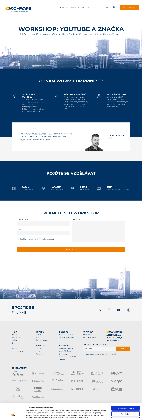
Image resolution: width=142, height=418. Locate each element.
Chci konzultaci (129, 7)
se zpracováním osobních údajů (101, 354)
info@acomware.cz (66, 337)
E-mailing (63, 354)
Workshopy (40, 354)
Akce (37, 337)
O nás (96, 7)
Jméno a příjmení (23, 219)
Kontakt (105, 7)
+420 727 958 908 (66, 334)
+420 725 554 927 (89, 334)
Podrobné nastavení (106, 414)
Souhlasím (24, 239)
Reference (71, 7)
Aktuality (39, 334)
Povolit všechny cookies (125, 394)
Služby (61, 7)
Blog (90, 7)
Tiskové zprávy (41, 340)
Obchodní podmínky (67, 357)
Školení (38, 351)
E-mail (19, 229)
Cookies (62, 360)
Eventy (38, 348)
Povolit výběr (125, 399)
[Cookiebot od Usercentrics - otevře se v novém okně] (12, 414)
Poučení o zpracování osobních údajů (67, 349)
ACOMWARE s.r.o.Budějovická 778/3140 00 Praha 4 (114, 338)
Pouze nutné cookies (125, 405)
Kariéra (81, 7)
